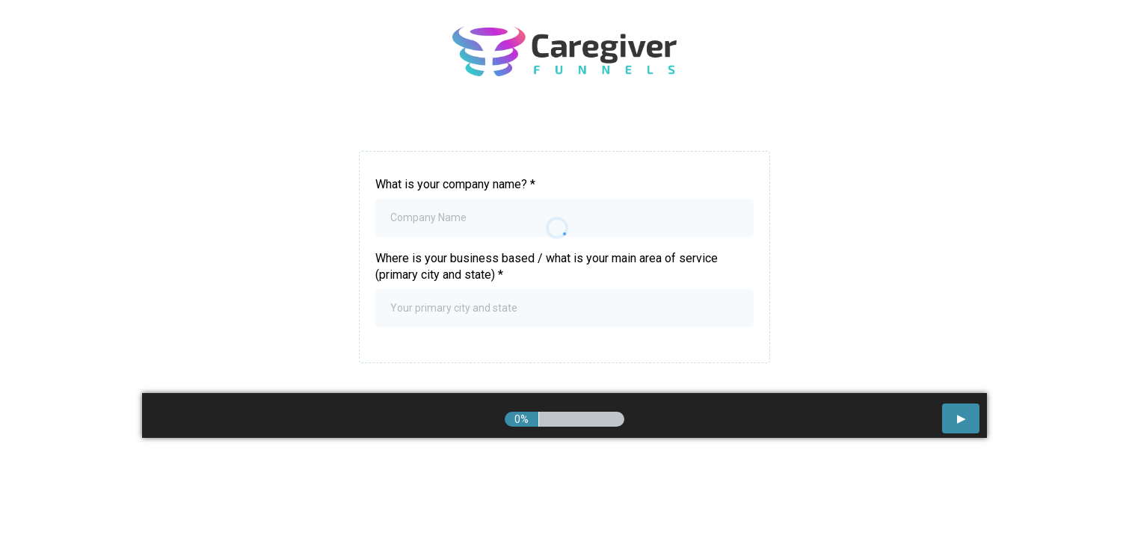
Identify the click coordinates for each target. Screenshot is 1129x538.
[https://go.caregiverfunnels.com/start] (564, 51)
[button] (960, 418)
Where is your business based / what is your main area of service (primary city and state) (546, 266)
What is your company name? (455, 184)
